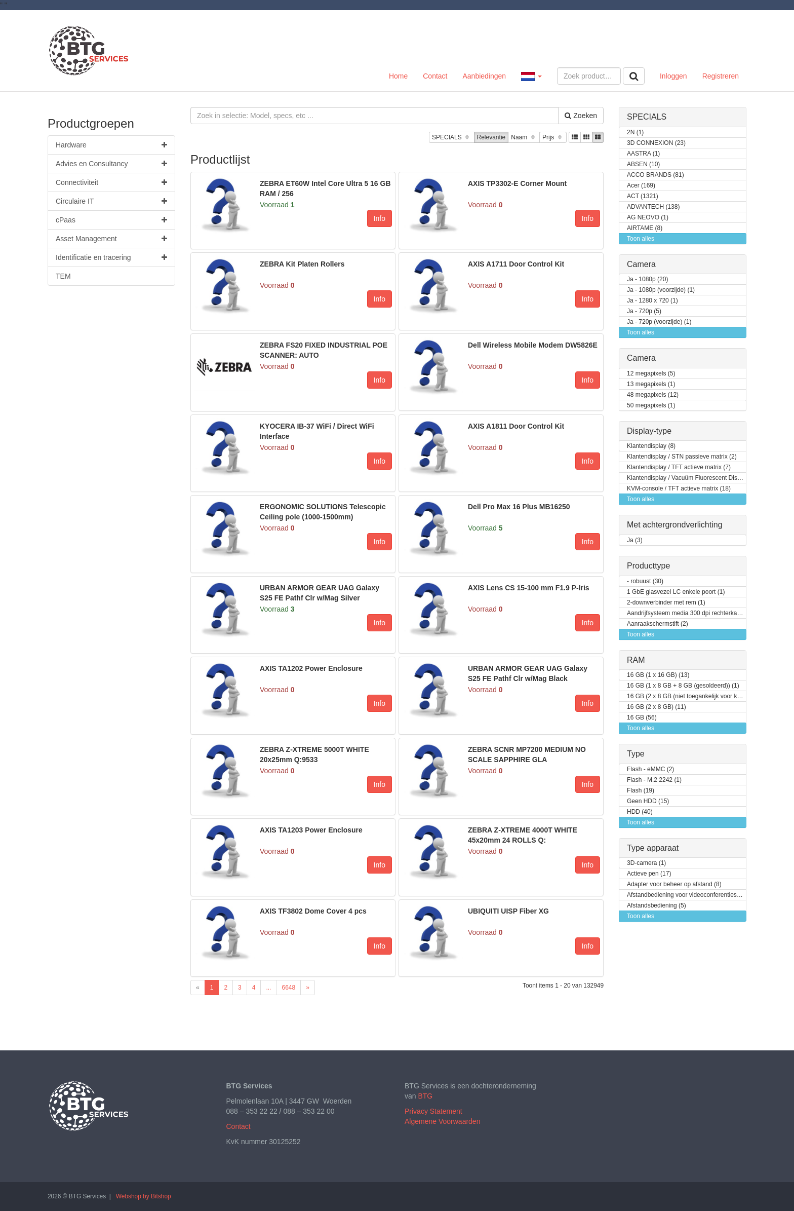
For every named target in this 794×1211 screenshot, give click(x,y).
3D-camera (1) (646, 863)
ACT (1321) (642, 196)
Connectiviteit (111, 182)
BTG (425, 1096)
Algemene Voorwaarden (442, 1121)
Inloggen (673, 76)
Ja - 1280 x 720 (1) (652, 301)
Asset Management (111, 239)
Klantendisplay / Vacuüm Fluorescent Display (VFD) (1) (686, 478)
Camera (641, 264)
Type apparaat (653, 848)
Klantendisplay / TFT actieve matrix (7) (679, 467)
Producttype (648, 565)
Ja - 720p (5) (644, 311)
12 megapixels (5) (651, 373)
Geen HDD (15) (648, 801)
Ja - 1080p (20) (647, 279)
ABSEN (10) (643, 164)
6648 (288, 987)
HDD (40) (640, 812)
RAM (636, 660)
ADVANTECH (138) (653, 207)
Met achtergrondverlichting (675, 524)
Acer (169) (641, 186)
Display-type (649, 431)
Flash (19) (640, 790)
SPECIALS (451, 137)
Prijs (553, 137)
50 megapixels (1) (651, 405)
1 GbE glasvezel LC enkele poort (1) (676, 592)
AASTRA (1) (643, 154)
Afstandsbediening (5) (656, 906)
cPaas (111, 220)
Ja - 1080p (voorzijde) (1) (661, 290)
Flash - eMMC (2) (650, 769)
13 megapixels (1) (651, 384)
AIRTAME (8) (644, 228)
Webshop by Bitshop (143, 1196)
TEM (63, 276)
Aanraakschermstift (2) (657, 624)
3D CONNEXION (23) (656, 143)
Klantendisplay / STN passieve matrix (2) (682, 457)
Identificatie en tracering (111, 257)
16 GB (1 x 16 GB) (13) (658, 675)
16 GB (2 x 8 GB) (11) (656, 707)
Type (636, 753)
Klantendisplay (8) (651, 446)
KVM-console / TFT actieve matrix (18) (679, 489)
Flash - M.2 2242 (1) (654, 780)
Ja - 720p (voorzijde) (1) (659, 322)
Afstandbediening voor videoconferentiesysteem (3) (686, 895)
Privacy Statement (433, 1111)
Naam (524, 137)
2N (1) (635, 132)
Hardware (111, 145)
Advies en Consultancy (111, 164)
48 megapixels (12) (653, 395)
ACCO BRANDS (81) (655, 175)
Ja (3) (635, 540)
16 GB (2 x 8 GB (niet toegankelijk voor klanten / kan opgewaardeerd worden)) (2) (686, 696)
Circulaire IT (111, 201)
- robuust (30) (645, 581)
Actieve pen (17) (649, 874)
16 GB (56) (642, 718)
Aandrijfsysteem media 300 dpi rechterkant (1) (686, 613)
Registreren (720, 76)
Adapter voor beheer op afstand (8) (674, 884)
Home (398, 76)
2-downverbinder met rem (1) (666, 603)
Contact (435, 76)
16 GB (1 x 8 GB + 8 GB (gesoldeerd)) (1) (683, 686)
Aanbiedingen (484, 76)
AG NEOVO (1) (647, 217)
